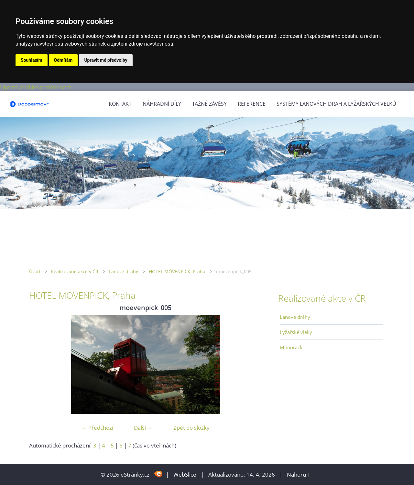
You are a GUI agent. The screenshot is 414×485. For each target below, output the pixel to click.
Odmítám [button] (63, 60)
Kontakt (120, 103)
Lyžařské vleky (296, 332)
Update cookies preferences (35, 87)
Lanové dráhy (123, 271)
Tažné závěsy (209, 103)
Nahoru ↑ (298, 474)
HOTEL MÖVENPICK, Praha (177, 271)
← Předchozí (97, 427)
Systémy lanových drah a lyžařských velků (336, 103)
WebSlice (184, 474)
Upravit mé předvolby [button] (105, 60)
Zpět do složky (191, 427)
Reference (252, 103)
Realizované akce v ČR (74, 271)
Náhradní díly (162, 103)
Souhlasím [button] (31, 60)
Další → (143, 427)
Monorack (291, 347)
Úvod (34, 271)
